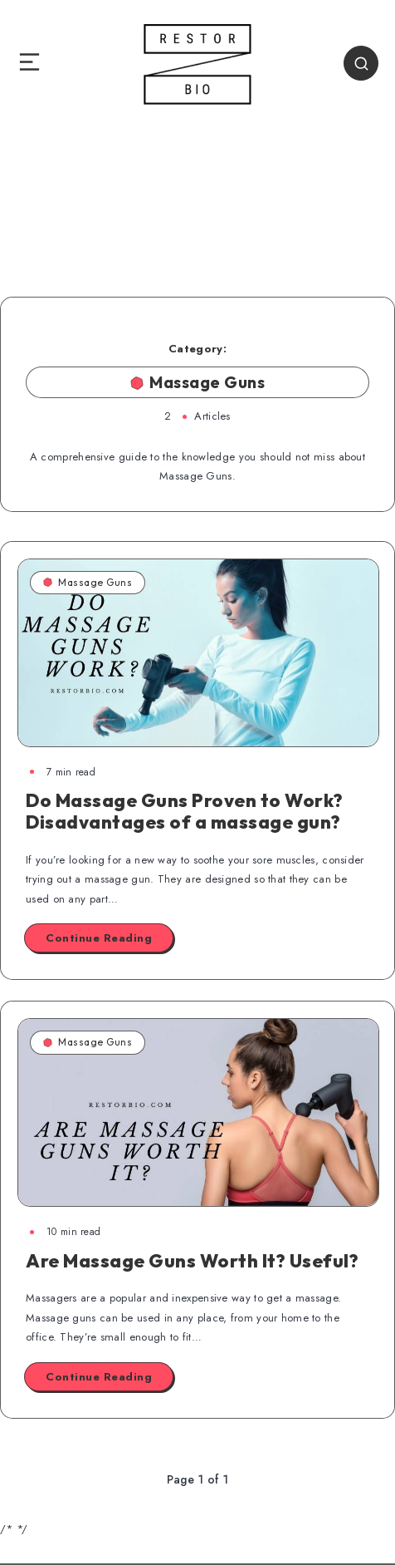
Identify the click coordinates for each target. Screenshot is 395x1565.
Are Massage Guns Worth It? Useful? (192, 1260)
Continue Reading (99, 938)
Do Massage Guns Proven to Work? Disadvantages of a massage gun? (185, 811)
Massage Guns (87, 582)
